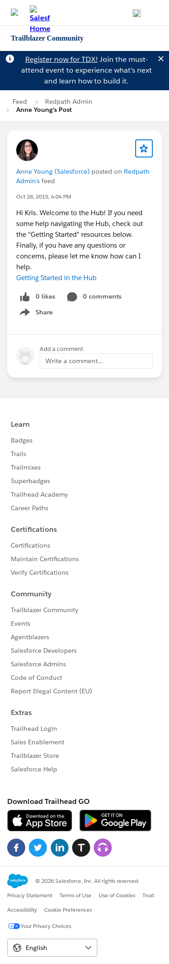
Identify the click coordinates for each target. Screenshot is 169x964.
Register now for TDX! (61, 59)
